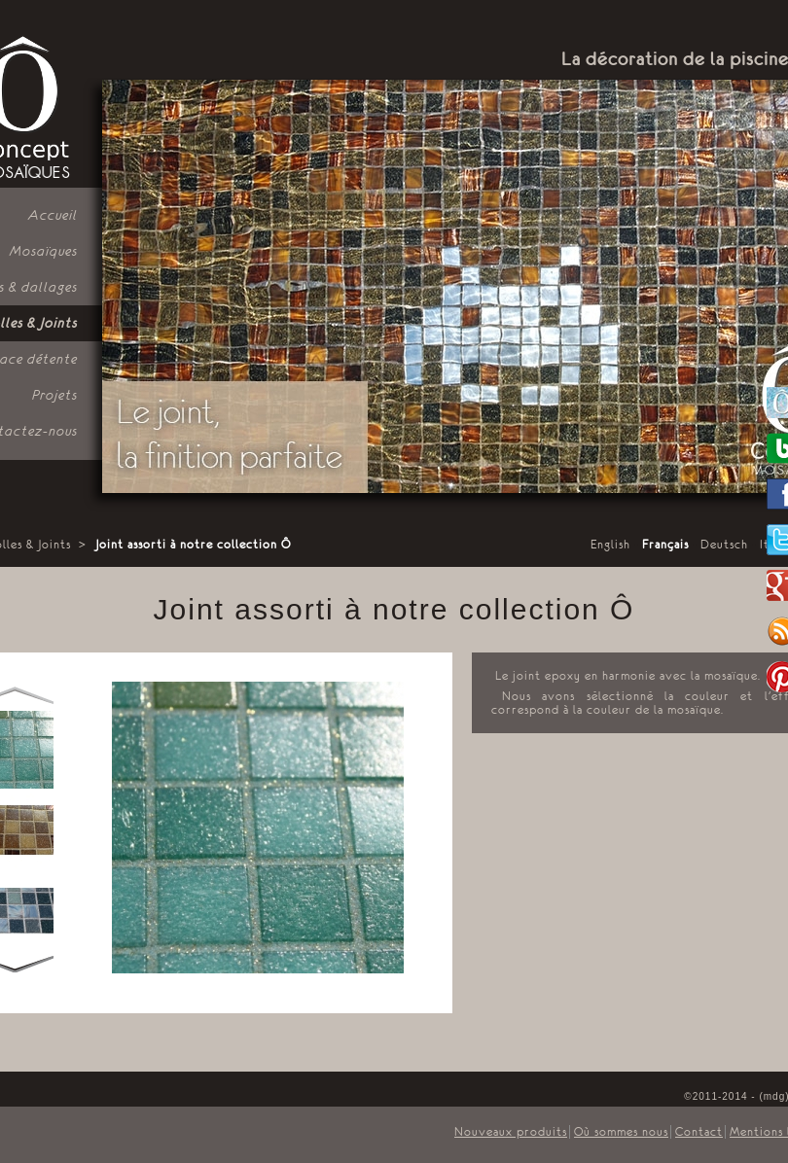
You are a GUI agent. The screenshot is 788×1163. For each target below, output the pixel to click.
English (610, 544)
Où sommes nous (621, 1132)
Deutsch (724, 544)
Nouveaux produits (510, 1132)
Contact (699, 1132)
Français (665, 544)
